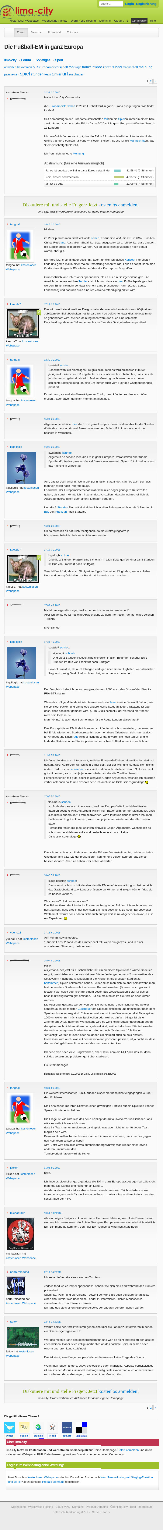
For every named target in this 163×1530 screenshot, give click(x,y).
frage (77, 67)
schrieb (64, 365)
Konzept (130, 259)
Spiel (121, 119)
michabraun (17, 1212)
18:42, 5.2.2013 (52, 875)
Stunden (62, 507)
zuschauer (76, 74)
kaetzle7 (15, 304)
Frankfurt (61, 511)
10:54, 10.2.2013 (53, 1213)
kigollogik (16, 446)
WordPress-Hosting (83, 20)
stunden (37, 74)
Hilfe (153, 20)
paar (7, 74)
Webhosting (18, 1506)
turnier (56, 74)
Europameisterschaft (62, 106)
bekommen (24, 67)
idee (98, 67)
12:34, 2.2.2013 (52, 92)
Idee (74, 424)
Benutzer (36, 32)
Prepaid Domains (53, 1481)
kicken (14, 1167)
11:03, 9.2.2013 (52, 1168)
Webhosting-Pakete (54, 20)
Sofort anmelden (128, 1450)
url (65, 73)
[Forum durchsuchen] (111, 4)
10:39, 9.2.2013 (52, 1088)
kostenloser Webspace (24, 20)
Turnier (83, 281)
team (47, 74)
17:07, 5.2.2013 (52, 796)
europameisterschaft (53, 67)
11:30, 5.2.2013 (52, 755)
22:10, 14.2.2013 (53, 1272)
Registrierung (146, 4)
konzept (108, 67)
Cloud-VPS (121, 20)
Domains (105, 20)
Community (139, 20)
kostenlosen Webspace (21, 1258)
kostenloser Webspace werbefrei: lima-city (42, 12)
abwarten (10, 67)
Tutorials (72, 32)
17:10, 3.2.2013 (52, 549)
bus (35, 67)
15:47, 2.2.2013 (52, 224)
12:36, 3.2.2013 (52, 360)
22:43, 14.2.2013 (53, 1321)
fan (71, 67)
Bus (46, 511)
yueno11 (15, 932)
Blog (133, 1506)
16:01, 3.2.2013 (52, 447)
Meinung (78, 153)
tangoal (15, 224)
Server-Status (101, 1512)
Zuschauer (84, 1008)
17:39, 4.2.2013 (52, 642)
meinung (146, 67)
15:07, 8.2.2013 (52, 960)
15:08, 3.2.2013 (52, 419)
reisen (15, 74)
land (118, 67)
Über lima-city (119, 1506)
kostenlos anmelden (117, 204)
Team (113, 702)
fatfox (13, 1321)
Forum (21, 32)
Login (129, 4)
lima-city (10, 60)
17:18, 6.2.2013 (52, 932)
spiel (25, 73)
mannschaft (130, 67)
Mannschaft (137, 140)
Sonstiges (43, 60)
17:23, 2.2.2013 (52, 304)
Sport (59, 60)
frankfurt (88, 67)
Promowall (54, 32)
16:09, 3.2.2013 (52, 526)
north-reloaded (19, 1272)
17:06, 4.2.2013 (52, 605)
